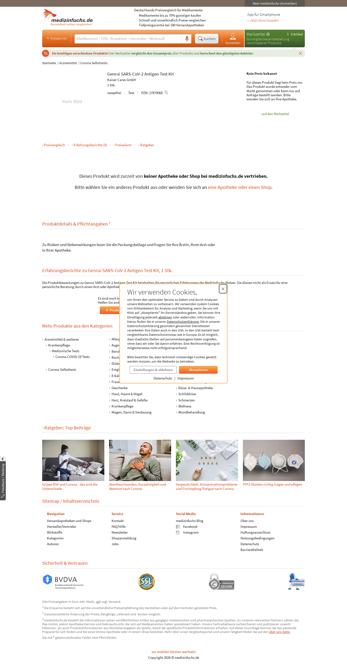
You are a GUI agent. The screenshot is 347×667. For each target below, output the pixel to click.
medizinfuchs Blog (189, 520)
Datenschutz (162, 378)
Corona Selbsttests (93, 63)
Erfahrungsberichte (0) (90, 145)
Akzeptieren (198, 369)
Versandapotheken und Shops (69, 520)
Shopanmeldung (124, 538)
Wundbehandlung (191, 412)
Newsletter (120, 532)
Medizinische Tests (65, 351)
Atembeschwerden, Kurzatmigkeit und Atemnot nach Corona (137, 486)
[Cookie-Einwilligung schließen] (223, 289)
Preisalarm (123, 145)
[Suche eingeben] (128, 38)
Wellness (184, 406)
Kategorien (56, 38)
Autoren (53, 544)
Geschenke (119, 387)
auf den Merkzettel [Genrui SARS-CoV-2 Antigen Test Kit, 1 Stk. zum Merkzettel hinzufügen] (275, 113)
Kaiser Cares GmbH (121, 79)
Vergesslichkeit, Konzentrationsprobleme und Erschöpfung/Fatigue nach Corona (206, 486)
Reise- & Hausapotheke (195, 387)
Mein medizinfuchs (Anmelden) (275, 3)
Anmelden (233, 38)
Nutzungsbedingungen (257, 538)
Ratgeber (147, 145)
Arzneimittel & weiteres (62, 339)
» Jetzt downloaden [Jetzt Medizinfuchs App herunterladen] (263, 20)
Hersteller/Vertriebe (61, 526)
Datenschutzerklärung (183, 321)
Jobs (115, 544)
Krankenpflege (59, 345)
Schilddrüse (187, 394)
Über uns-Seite (279, 632)
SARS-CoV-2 (132, 74)
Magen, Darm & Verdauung (132, 412)
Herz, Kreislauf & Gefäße (129, 400)
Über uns (247, 520)
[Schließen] (300, 53)
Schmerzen (186, 400)
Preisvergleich (54, 145)
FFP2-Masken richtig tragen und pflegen (272, 484)
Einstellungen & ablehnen (153, 369)
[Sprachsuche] (187, 39)
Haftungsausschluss (255, 532)
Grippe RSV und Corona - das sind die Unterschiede (69, 486)
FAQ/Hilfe (119, 526)
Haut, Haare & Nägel (127, 394)
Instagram (187, 532)
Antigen (151, 74)
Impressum (185, 378)
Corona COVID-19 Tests (72, 356)
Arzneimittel (68, 63)
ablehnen (165, 317)
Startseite (49, 63)
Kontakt (118, 520)
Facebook (186, 526)
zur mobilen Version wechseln (174, 652)
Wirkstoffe (54, 532)
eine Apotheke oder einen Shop (239, 187)
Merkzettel (256, 34)
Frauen (117, 381)
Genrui (113, 74)
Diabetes (118, 363)
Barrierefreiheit (251, 549)
